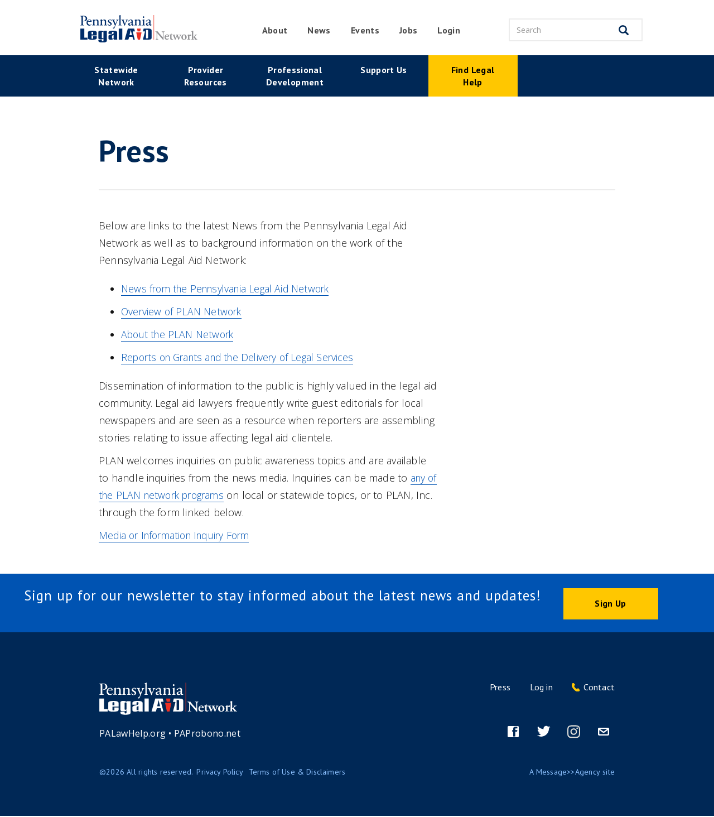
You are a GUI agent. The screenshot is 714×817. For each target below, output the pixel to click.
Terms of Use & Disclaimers (297, 773)
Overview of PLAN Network (183, 311)
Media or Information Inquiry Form (179, 535)
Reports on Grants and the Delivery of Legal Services (243, 357)
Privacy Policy (219, 773)
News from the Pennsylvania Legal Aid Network (230, 288)
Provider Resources (205, 76)
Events (365, 30)
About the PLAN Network (179, 334)
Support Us (383, 69)
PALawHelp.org (132, 734)
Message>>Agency (568, 773)
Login (448, 30)
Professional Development (295, 76)
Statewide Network (116, 76)
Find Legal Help (473, 76)
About (275, 30)
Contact (599, 688)
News (318, 30)
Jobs (408, 30)
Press (500, 688)
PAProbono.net (207, 734)
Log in (541, 688)
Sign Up (610, 603)
